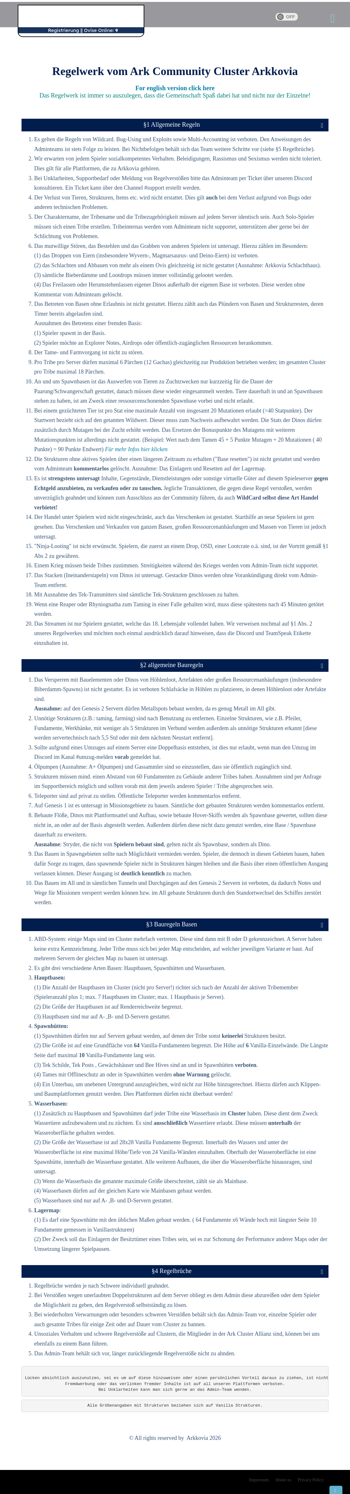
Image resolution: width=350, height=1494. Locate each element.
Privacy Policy (311, 1480)
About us (283, 1480)
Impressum (259, 1480)
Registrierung (63, 30)
